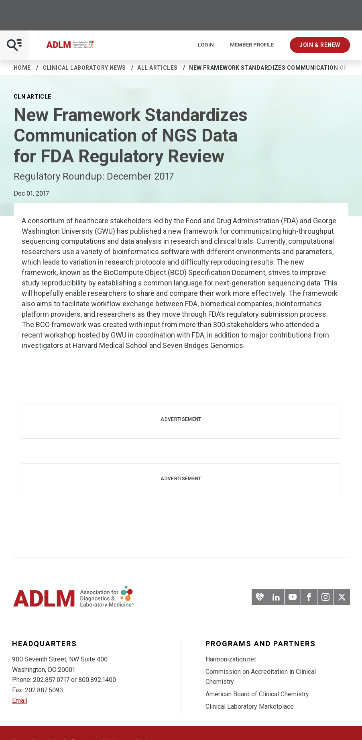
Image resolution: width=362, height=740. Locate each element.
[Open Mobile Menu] (14, 45)
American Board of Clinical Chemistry (257, 694)
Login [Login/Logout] (206, 45)
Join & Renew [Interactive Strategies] (319, 45)
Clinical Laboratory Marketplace (249, 706)
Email (19, 700)
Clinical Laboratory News (84, 68)
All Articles (157, 68)
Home (22, 68)
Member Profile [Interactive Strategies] (252, 45)
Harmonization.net (230, 659)
